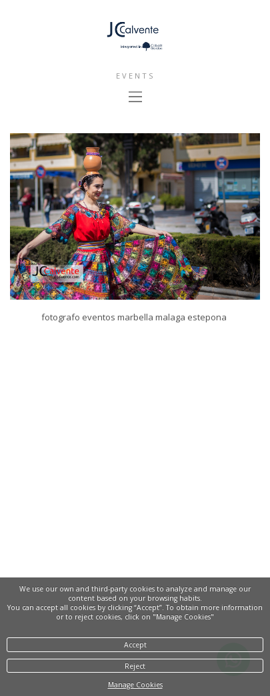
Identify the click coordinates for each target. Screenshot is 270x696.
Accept (135, 644)
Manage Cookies (135, 684)
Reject (135, 666)
